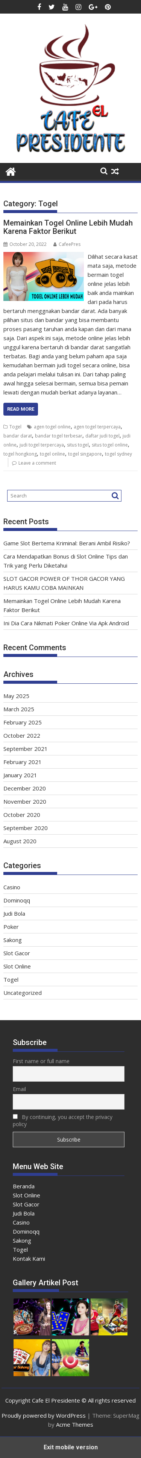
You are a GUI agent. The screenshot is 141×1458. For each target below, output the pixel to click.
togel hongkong (20, 454)
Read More (20, 409)
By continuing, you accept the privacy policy (62, 1120)
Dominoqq (16, 900)
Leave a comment (37, 463)
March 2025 (18, 709)
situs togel (78, 445)
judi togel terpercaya (42, 445)
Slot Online (17, 966)
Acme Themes (74, 1424)
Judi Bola (14, 913)
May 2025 (16, 696)
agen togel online (52, 427)
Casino (11, 887)
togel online (52, 454)
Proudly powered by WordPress (44, 1415)
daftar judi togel (102, 436)
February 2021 (22, 762)
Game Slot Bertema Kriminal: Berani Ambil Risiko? (66, 543)
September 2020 (25, 828)
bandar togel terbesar (58, 436)
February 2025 (22, 722)
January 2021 (20, 775)
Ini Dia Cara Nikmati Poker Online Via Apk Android (66, 623)
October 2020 (21, 814)
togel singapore (85, 454)
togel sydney (118, 454)
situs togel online (110, 445)
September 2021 (25, 748)
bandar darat (17, 436)
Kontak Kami (29, 1258)
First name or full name (41, 1061)
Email (19, 1089)
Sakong (12, 940)
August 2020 (19, 841)
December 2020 (24, 788)
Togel (15, 427)
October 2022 (21, 735)
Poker (11, 926)
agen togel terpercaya (97, 427)
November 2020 (24, 801)
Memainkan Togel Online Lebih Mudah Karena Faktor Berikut (68, 227)
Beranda (24, 1186)
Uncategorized (22, 992)
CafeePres (66, 244)
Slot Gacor (16, 953)
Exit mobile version (71, 1447)
